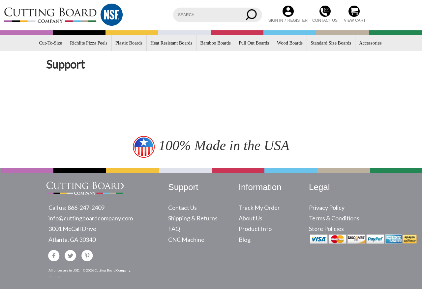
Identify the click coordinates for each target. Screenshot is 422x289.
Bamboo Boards (215, 43)
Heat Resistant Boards (171, 43)
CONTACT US (325, 20)
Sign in (275, 20)
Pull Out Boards (254, 43)
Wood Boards (290, 43)
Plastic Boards (128, 43)
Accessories (370, 43)
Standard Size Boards (331, 43)
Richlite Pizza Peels (88, 43)
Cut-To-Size (50, 43)
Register (297, 20)
